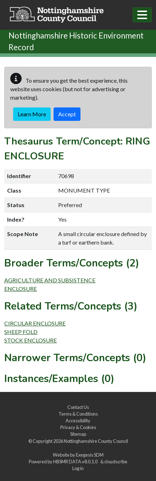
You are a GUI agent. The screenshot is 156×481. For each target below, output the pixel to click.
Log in (78, 468)
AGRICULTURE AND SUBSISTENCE (49, 280)
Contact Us (78, 407)
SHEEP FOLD (21, 331)
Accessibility (78, 420)
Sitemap (78, 434)
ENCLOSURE (20, 288)
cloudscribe (115, 461)
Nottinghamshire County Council (96, 441)
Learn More (32, 114)
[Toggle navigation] (142, 14)
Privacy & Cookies (78, 427)
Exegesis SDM (90, 455)
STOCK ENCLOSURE (30, 340)
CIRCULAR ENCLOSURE (35, 323)
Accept (67, 114)
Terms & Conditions (78, 414)
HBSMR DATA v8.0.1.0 (76, 461)
